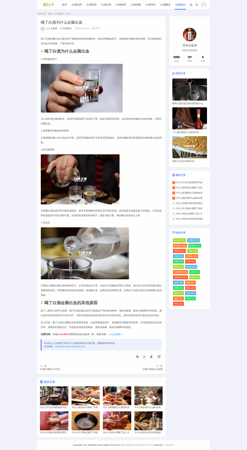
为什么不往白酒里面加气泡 (189, 182)
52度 (191, 267)
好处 (178, 303)
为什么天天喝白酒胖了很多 (189, 208)
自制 (194, 272)
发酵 (178, 288)
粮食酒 (179, 251)
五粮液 (192, 256)
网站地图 (125, 445)
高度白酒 (180, 277)
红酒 (190, 261)
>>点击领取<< (115, 334)
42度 (190, 293)
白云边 (179, 240)
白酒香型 (91, 4)
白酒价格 (106, 4)
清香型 (193, 240)
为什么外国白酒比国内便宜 (189, 203)
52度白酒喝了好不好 (50, 369)
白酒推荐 (121, 4)
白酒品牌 (77, 4)
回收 (190, 298)
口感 (194, 277)
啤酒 (178, 267)
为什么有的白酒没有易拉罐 (189, 219)
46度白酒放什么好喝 (152, 369)
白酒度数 (136, 4)
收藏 (190, 282)
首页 (64, 4)
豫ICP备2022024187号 (141, 445)
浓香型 (180, 245)
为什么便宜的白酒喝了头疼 (189, 187)
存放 (192, 251)
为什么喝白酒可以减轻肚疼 (189, 198)
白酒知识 (180, 4)
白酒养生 (151, 4)
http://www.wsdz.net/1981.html (70, 346)
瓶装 (190, 288)
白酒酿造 (166, 4)
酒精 (178, 293)
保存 (178, 282)
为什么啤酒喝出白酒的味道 (189, 193)
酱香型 (195, 245)
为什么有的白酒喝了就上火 (189, 213)
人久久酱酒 (51, 28)
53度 (178, 256)
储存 (178, 298)
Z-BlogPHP (168, 445)
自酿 (178, 261)
